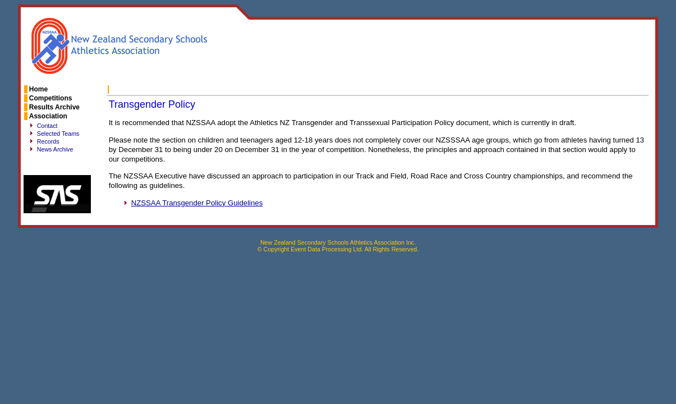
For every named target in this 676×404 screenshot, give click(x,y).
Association (48, 116)
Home (38, 89)
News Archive (55, 149)
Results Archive (54, 107)
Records (48, 141)
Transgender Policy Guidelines (197, 203)
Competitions (50, 98)
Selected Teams (58, 133)
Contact (47, 125)
